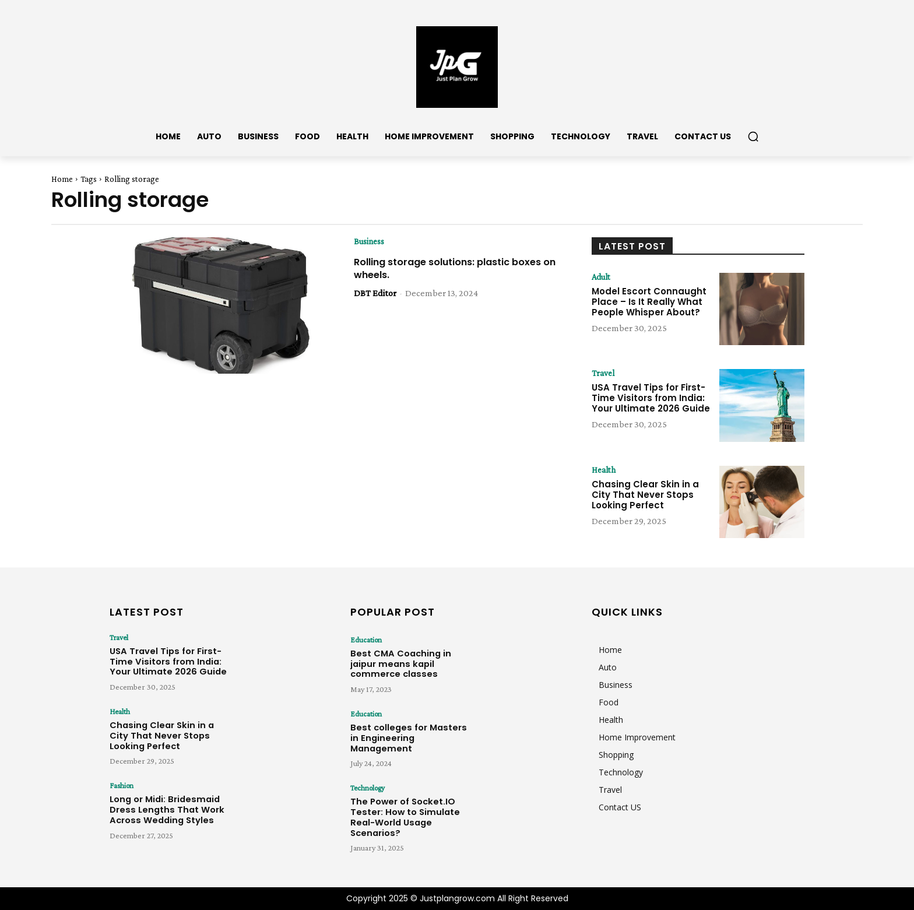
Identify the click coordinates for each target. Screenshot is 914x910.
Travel (604, 373)
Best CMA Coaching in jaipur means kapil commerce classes (408, 661)
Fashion (120, 785)
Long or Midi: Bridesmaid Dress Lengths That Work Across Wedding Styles (160, 806)
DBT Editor (375, 293)
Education (364, 639)
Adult (603, 277)
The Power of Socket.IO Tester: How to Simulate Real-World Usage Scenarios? (411, 809)
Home (62, 179)
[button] (753, 136)
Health (605, 470)
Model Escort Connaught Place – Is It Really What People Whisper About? (649, 302)
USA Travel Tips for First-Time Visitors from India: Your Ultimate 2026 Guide (651, 398)
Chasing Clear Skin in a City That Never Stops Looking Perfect (645, 495)
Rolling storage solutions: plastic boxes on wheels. (442, 268)
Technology (366, 787)
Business (370, 242)
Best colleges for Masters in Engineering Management (405, 731)
